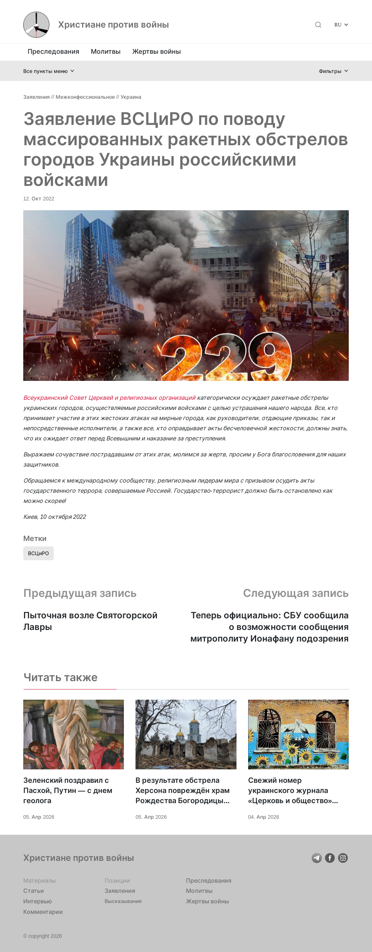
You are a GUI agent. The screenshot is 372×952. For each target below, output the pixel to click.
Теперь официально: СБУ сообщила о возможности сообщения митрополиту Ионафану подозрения (269, 627)
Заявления (36, 97)
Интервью (37, 901)
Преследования (53, 51)
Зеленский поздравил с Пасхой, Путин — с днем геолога (67, 790)
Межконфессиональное (85, 97)
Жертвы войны (156, 51)
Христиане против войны (113, 24)
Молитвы (106, 51)
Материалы (39, 880)
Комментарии (43, 911)
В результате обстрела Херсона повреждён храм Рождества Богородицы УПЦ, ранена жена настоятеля (183, 791)
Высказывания (123, 901)
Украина (131, 97)
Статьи (33, 890)
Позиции (117, 880)
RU (338, 24)
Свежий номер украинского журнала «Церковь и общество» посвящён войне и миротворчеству (290, 791)
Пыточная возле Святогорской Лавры (90, 621)
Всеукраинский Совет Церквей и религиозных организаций (109, 397)
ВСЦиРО (38, 553)
